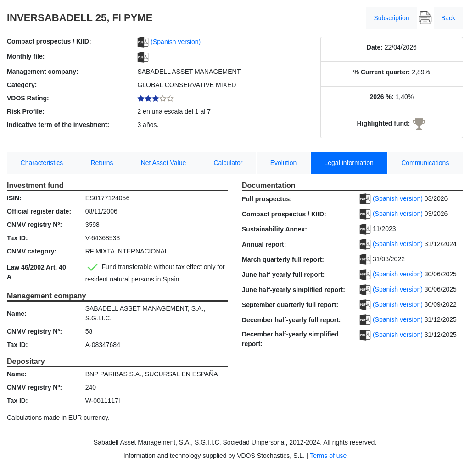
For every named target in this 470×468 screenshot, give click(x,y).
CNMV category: (31, 251)
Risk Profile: (26, 111)
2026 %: (381, 96)
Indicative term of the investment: (58, 124)
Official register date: (39, 211)
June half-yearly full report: (283, 274)
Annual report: (264, 244)
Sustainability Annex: (274, 229)
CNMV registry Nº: (34, 224)
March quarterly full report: (283, 259)
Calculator (227, 162)
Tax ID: (17, 238)
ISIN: (14, 198)
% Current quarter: (381, 72)
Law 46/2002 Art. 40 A (36, 272)
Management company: (42, 71)
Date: (375, 47)
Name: (17, 313)
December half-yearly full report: (291, 320)
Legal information (349, 162)
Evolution (283, 162)
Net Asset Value (163, 162)
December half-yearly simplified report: (290, 338)
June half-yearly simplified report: (293, 289)
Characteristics (42, 162)
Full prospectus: (267, 199)
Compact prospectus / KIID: (49, 41)
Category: (22, 84)
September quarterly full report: (290, 304)
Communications (425, 162)
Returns (101, 162)
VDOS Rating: (28, 98)
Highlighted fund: (383, 123)
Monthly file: (26, 56)
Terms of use (328, 455)
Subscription (391, 18)
